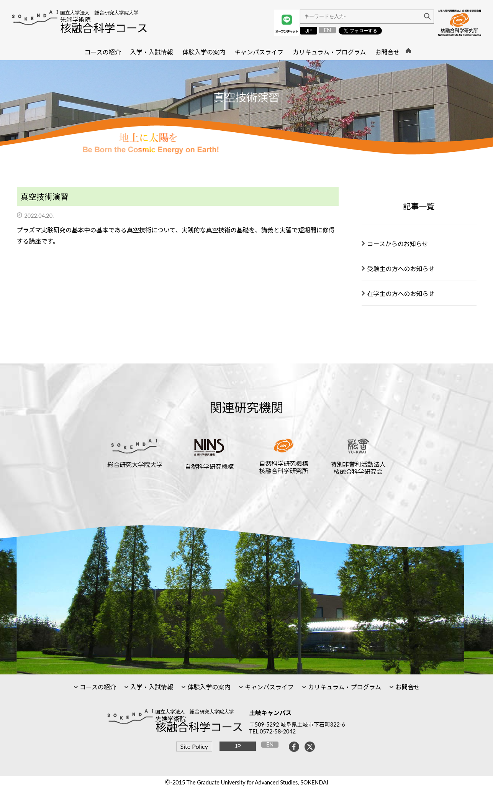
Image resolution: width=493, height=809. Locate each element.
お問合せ (407, 687)
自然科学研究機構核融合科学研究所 (283, 467)
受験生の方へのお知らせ (401, 268)
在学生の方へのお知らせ (401, 293)
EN (327, 30)
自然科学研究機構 (209, 466)
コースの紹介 (97, 687)
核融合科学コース (104, 28)
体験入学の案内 (208, 687)
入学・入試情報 (151, 687)
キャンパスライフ (268, 687)
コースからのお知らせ (397, 243)
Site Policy (194, 746)
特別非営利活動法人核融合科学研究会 (358, 467)
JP (308, 31)
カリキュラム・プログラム (343, 687)
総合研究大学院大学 (134, 464)
